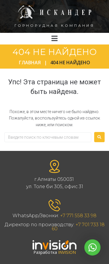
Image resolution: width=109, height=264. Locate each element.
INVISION (67, 252)
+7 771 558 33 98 (78, 215)
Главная (30, 62)
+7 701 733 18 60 (78, 226)
